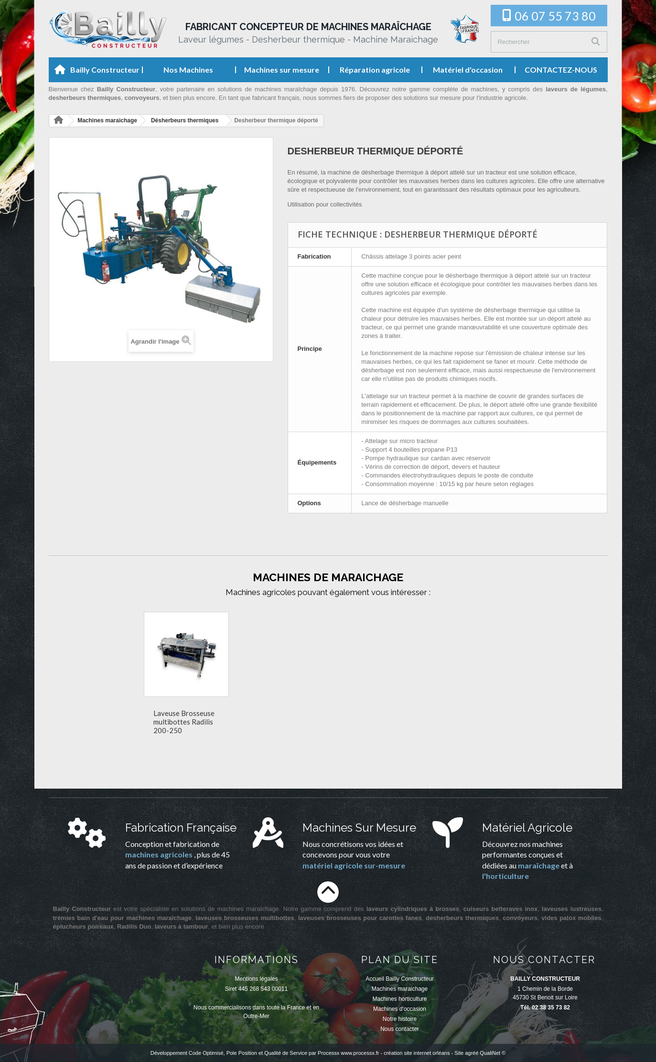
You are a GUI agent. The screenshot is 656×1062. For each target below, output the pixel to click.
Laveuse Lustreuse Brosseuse (183, 717)
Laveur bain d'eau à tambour (372, 717)
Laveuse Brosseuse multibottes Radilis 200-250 (467, 722)
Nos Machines (188, 69)
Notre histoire (400, 1019)
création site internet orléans (417, 1053)
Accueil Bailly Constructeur (400, 978)
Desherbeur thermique (283, 714)
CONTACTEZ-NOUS (561, 69)
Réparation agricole (375, 69)
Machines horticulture (399, 999)
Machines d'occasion (399, 1009)
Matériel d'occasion (468, 69)
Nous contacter (399, 1029)
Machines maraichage (400, 989)
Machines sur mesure (281, 69)
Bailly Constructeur (105, 69)
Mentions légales (256, 978)
